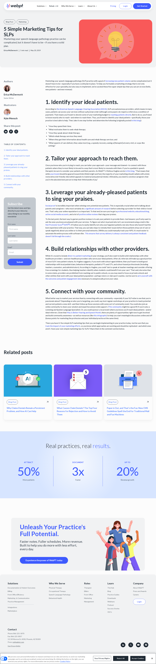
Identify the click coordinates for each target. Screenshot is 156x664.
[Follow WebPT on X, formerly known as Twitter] (130, 645)
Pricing (113, 6)
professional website (126, 211)
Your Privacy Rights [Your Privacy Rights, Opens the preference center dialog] (102, 658)
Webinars (111, 602)
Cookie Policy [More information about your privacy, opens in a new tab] (65, 661)
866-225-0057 (16, 636)
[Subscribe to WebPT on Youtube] (138, 645)
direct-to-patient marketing (79, 256)
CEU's (109, 612)
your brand (54, 174)
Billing (10, 591)
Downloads (111, 598)
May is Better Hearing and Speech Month (84, 312)
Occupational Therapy (57, 591)
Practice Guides (113, 595)
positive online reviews (88, 214)
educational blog (142, 211)
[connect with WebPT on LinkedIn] (123, 645)
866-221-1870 (18, 633)
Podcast (110, 605)
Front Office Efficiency (16, 595)
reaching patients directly (121, 115)
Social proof (50, 206)
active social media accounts (57, 214)
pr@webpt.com (18, 642)
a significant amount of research (97, 208)
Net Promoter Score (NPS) (57, 225)
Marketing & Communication (18, 598)
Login (125, 6)
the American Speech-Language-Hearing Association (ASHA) (82, 109)
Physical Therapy (55, 588)
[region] (78, 658)
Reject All (121, 658)
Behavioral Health (55, 598)
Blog (109, 591)
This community (115, 307)
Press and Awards (139, 591)
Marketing (88, 598)
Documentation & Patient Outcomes (21, 588)
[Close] (152, 658)
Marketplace (12, 611)
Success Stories (113, 608)
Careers (136, 595)
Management (89, 602)
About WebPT (138, 588)
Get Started (142, 6)
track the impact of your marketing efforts (62, 326)
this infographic (100, 315)
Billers (86, 591)
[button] (41, 6)
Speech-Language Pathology (59, 595)
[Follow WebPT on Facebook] (146, 645)
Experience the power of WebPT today (44, 560)
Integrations (12, 607)
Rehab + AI (53, 6)
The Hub (110, 588)
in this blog (136, 120)
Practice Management (16, 602)
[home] (15, 6)
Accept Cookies (138, 658)
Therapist (88, 588)
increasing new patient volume (117, 81)
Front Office (88, 595)
